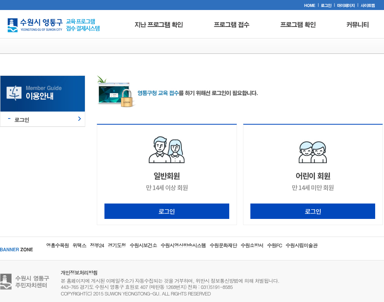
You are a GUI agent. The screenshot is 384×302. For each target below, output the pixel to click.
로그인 (21, 119)
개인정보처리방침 (79, 272)
